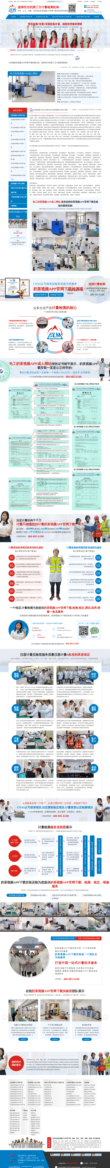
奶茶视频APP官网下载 (26, 16)
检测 (16, 1119)
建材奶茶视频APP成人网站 (73, 1100)
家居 (14, 1126)
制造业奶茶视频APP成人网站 (73, 1104)
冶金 (19, 1117)
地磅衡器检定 (31, 1089)
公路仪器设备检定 (71, 1087)
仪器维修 (96, 16)
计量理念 (38, 1124)
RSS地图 (99, 1)
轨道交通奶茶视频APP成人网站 (74, 1098)
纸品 (11, 1130)
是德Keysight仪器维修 (89, 1100)
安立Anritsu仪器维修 (89, 1087)
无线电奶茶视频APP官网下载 (17, 1085)
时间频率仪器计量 (48, 1102)
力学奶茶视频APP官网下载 (16, 1089)
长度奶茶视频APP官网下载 (16, 1093)
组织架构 (33, 1117)
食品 (16, 1124)
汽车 (11, 1119)
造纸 (19, 1130)
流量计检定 (30, 1091)
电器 (16, 1121)
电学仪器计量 (47, 1091)
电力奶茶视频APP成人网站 (34, 1096)
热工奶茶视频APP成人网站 (93, 67)
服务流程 (33, 1121)
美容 (14, 1119)
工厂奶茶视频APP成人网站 (73, 1096)
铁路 (16, 1113)
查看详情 (27, 1039)
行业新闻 (25, 1115)
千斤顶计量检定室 (58, 1025)
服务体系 (38, 1119)
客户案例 (36, 21)
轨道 (11, 1113)
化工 (11, 1126)
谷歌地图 (86, 1)
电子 (11, 1121)
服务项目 (33, 1119)
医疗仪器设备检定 (71, 1102)
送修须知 (33, 1124)
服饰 (16, 1128)
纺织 (11, 1128)
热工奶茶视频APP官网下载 (18, 127)
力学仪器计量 (47, 1100)
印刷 (14, 1130)
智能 (16, 1115)
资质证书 (33, 1113)
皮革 (14, 1128)
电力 (19, 1119)
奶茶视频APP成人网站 (42, 16)
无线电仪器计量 (48, 1104)
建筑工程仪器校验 (71, 1089)
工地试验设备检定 (32, 1093)
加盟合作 (38, 1128)
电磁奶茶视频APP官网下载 (18, 151)
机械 (14, 1124)
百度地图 (79, 1)
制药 (16, 1130)
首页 (69, 67)
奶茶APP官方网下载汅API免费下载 (61, 16)
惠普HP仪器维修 (88, 1091)
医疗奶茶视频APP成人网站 (34, 1104)
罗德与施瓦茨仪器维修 (89, 1098)
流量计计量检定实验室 (27, 1025)
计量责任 (33, 1126)
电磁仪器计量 (47, 1089)
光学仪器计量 (47, 1096)
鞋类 (19, 1126)
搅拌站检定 (69, 1093)
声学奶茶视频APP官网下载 (18, 163)
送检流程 (38, 1121)
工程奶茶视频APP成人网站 (82, 16)
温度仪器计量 (47, 1093)
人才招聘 (38, 1126)
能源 (19, 1115)
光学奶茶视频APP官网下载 (16, 1102)
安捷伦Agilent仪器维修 (89, 1085)
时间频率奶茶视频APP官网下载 (17, 1104)
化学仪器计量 (47, 1085)
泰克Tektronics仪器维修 (89, 1104)
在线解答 (25, 1117)
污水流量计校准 (48, 1087)
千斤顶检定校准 (70, 1091)
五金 (11, 1124)
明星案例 (12, 1132)
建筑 (11, 1115)
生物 (11, 1117)
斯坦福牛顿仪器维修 (89, 1102)
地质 (16, 1117)
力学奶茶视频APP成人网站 (34, 1085)
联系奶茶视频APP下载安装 (68, 21)
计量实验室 (33, 1115)
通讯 (14, 1121)
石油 (19, 1124)
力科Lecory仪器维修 (89, 1096)
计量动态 (45, 21)
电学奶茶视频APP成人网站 (34, 1098)
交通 (14, 1113)
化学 (14, 1117)
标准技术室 (90, 1025)
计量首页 (13, 16)
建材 (14, 1115)
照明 (19, 1121)
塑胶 (19, 1128)
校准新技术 (25, 1119)
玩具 (16, 1126)
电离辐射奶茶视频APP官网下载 (17, 1098)
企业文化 (38, 1117)
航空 (19, 1113)
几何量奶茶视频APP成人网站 (35, 1087)
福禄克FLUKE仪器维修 (89, 1089)
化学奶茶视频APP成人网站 (34, 1100)
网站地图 (93, 1)
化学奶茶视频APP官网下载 (18, 139)
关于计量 (54, 21)
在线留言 (33, 1130)
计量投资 (33, 1128)
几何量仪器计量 (48, 1098)
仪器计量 (93, 1141)
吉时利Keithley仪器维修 (90, 1093)
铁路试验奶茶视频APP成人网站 (74, 1085)
